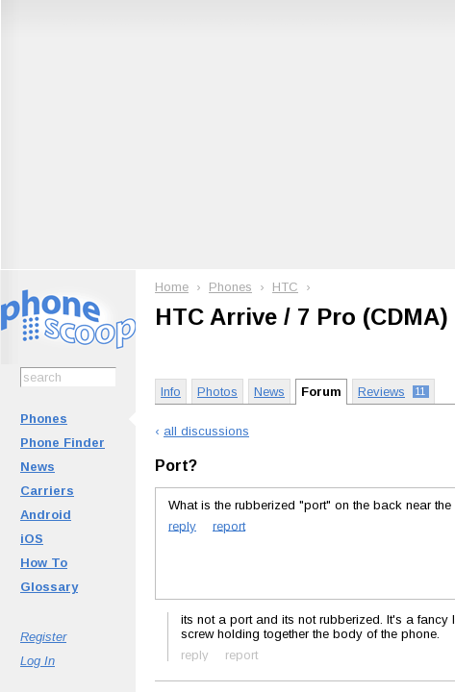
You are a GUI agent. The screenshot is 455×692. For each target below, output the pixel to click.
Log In (37, 661)
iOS (31, 538)
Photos (217, 391)
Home (172, 287)
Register (43, 637)
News (37, 466)
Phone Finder (62, 442)
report (229, 525)
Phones (43, 418)
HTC (285, 287)
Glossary (49, 587)
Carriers (47, 490)
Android (45, 514)
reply (182, 525)
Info (171, 391)
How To (43, 563)
